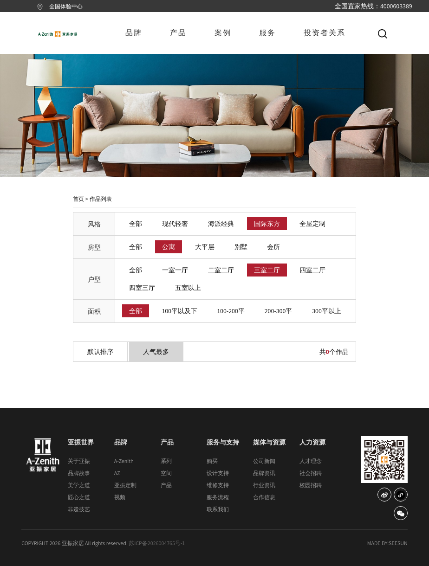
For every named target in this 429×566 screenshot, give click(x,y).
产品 (178, 33)
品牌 (133, 33)
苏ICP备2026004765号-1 (157, 543)
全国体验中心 (66, 6)
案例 (222, 33)
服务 (267, 33)
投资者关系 (324, 33)
